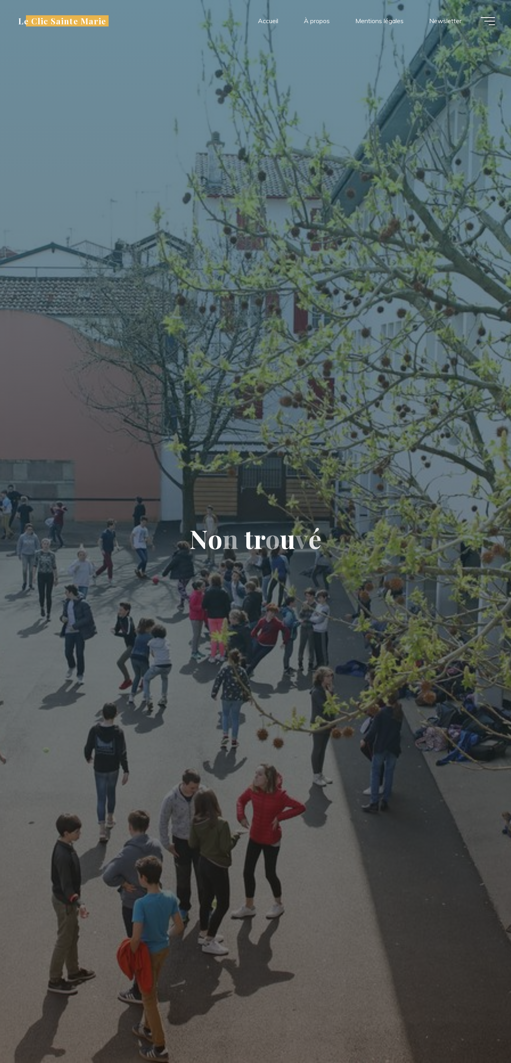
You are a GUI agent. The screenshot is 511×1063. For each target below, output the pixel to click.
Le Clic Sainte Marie (62, 20)
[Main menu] (488, 21)
